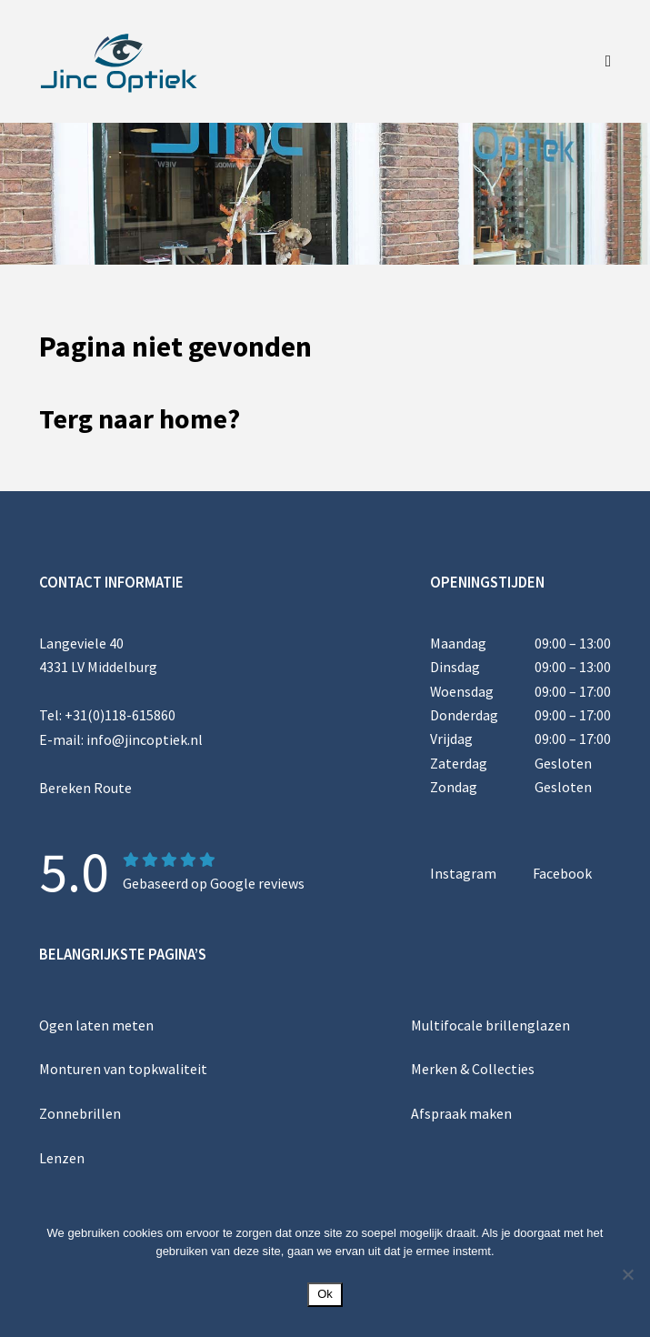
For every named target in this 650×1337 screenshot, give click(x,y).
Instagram (463, 873)
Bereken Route (85, 787)
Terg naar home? (139, 419)
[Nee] (627, 1274)
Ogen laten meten (96, 1024)
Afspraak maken (461, 1112)
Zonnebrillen (80, 1112)
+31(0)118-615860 (120, 715)
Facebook (562, 873)
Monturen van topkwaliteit (123, 1069)
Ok (325, 1294)
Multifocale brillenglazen (490, 1024)
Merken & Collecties (473, 1069)
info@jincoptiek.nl (144, 738)
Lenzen (62, 1156)
